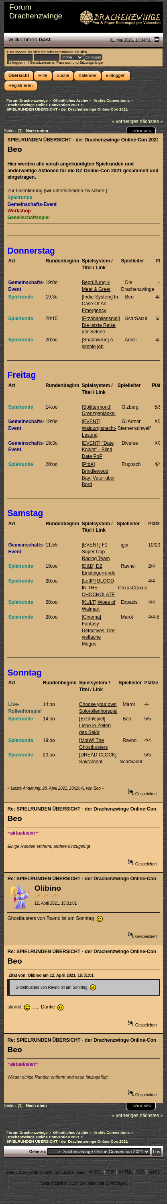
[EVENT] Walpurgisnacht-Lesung (99, 428)
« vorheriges (125, 121)
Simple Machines (70, 1172)
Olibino (48, 888)
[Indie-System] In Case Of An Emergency (100, 303)
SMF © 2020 (41, 1172)
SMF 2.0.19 (16, 1172)
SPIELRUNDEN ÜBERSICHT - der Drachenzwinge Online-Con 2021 (82, 140)
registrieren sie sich (71, 52)
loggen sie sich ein (30, 52)
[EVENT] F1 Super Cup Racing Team (96, 551)
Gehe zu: (37, 1152)
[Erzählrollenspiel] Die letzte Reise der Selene (101, 325)
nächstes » (151, 121)
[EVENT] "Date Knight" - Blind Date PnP (98, 450)
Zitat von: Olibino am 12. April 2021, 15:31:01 (51, 975)
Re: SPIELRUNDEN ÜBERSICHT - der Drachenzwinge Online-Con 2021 (82, 809)
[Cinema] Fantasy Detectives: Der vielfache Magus (98, 630)
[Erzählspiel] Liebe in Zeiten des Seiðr (95, 725)
